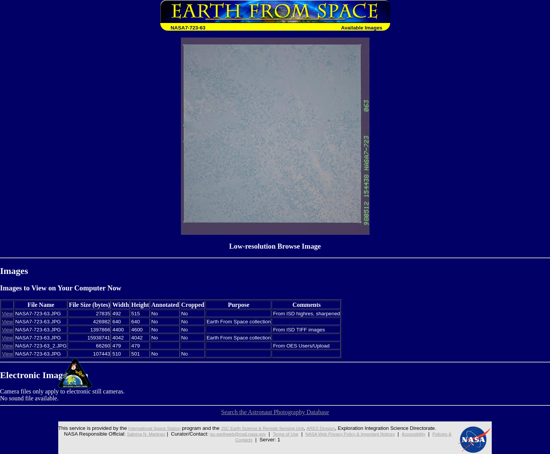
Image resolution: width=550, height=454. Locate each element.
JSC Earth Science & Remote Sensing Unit (255, 428)
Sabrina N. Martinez (127, 434)
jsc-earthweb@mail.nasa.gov (227, 434)
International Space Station (135, 428)
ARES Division (323, 428)
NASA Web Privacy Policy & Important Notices (356, 434)
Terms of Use (282, 434)
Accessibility (430, 434)
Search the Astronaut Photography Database (275, 412)
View (7, 313)
